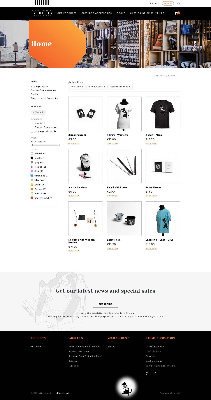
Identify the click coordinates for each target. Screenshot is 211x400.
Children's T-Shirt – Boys (159, 240)
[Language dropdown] (153, 3)
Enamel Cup (113, 240)
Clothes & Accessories (96, 13)
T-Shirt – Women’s (117, 135)
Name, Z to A (171, 76)
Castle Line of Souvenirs (147, 13)
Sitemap (73, 361)
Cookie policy (65, 393)
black (39, 158)
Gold (39, 184)
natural (40, 193)
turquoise (41, 175)
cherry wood (43, 198)
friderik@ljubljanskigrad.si (162, 366)
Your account (118, 338)
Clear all (37, 112)
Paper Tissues (153, 187)
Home (34, 82)
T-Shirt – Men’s (154, 135)
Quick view (73, 143)
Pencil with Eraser (117, 187)
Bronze (40, 189)
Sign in (168, 3)
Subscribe (105, 304)
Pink (38, 171)
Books (121, 13)
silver (39, 180)
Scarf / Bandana (77, 187)
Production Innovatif (170, 393)
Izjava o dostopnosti (79, 351)
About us (74, 366)
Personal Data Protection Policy (85, 356)
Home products (66, 13)
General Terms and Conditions (84, 346)
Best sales (36, 346)
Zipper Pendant (77, 135)
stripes (40, 167)
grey (38, 162)
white (39, 153)
